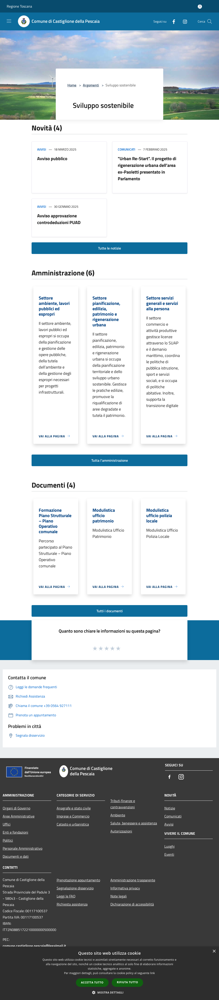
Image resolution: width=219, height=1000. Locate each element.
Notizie (169, 808)
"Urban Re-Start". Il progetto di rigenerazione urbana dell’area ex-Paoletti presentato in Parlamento (147, 168)
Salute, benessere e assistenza (133, 823)
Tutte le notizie (109, 248)
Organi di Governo (16, 808)
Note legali (118, 896)
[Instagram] (183, 21)
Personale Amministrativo (22, 848)
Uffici (7, 824)
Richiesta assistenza (72, 904)
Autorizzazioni (121, 831)
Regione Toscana (19, 6)
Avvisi (41, 149)
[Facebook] (171, 21)
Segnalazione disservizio (75, 888)
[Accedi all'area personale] (200, 6)
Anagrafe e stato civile (74, 808)
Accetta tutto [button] (92, 982)
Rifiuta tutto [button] (127, 982)
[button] (109, 992)
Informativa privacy (125, 888)
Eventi (169, 854)
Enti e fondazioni (15, 832)
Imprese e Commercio (73, 816)
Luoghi (169, 846)
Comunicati (126, 149)
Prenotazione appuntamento (78, 880)
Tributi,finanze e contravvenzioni (122, 804)
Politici (8, 840)
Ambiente (117, 815)
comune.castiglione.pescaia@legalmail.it (34, 945)
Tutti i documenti (110, 611)
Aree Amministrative (18, 816)
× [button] (214, 951)
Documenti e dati (16, 856)
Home (71, 85)
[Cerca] (209, 21)
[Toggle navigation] (9, 21)
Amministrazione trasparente (132, 880)
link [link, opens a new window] (152, 973)
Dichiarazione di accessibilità (132, 904)
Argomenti (91, 85)
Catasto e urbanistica (73, 824)
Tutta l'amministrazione (109, 460)
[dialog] (109, 973)
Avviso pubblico (52, 158)
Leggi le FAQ (66, 896)
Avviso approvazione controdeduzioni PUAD (59, 219)
